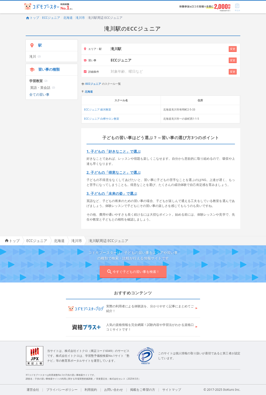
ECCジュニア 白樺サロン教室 (101, 119)
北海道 (68, 17)
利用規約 (90, 389)
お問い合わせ (113, 389)
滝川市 (80, 17)
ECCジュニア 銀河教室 (97, 109)
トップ (32, 17)
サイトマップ (171, 389)
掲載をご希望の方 (142, 389)
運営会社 (33, 389)
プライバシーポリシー (62, 389)
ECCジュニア (51, 17)
